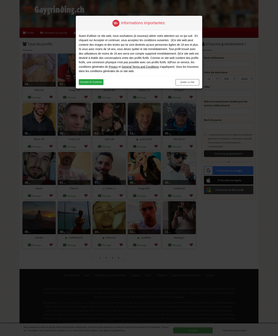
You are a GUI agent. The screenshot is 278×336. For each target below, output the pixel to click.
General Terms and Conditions (140, 66)
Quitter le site (187, 82)
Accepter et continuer (91, 82)
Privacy (113, 66)
